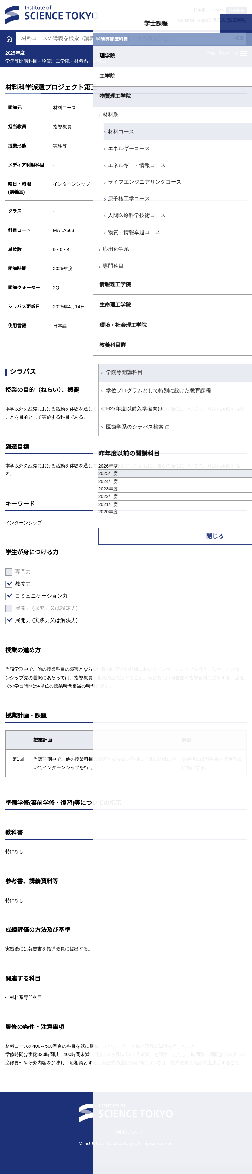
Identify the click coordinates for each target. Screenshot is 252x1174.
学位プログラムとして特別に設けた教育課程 (65, 390)
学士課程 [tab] (62, 23)
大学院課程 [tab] (189, 23)
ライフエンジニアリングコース (51, 182)
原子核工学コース (36, 198)
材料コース (28, 131)
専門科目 (20, 266)
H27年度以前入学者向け (41, 408)
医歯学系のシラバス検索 (42, 426)
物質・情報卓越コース (41, 232)
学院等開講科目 (31, 372)
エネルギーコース (36, 148)
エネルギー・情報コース (44, 165)
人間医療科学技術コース (44, 215)
